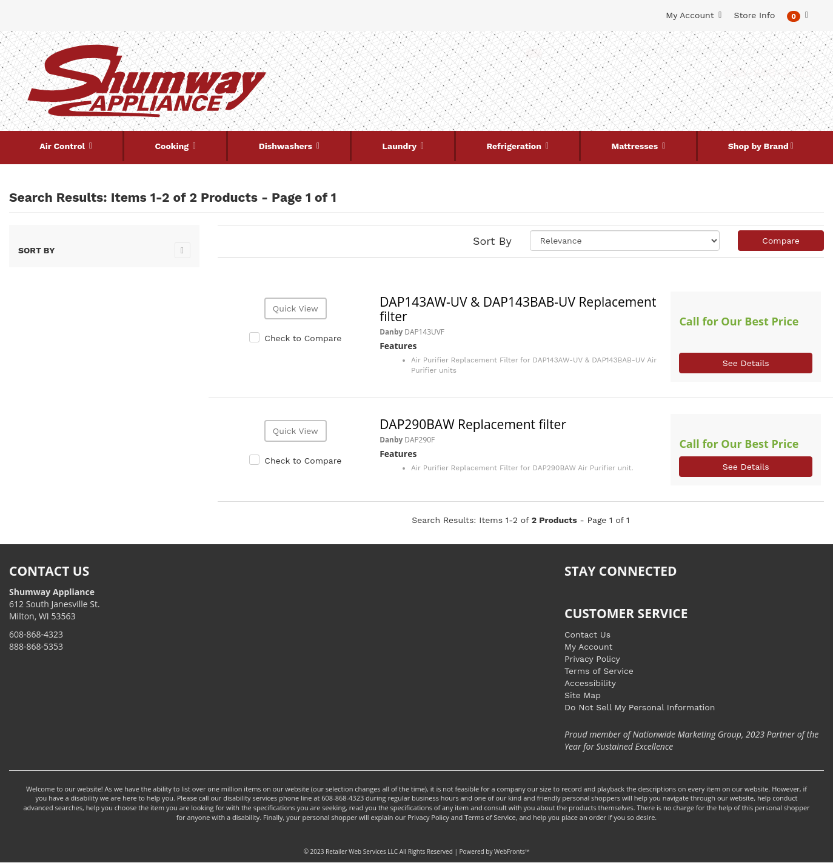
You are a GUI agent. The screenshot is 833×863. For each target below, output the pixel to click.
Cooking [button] (173, 146)
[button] (797, 15)
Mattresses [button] (635, 146)
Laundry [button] (401, 146)
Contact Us (587, 634)
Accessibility (590, 683)
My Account (588, 646)
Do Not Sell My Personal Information (639, 707)
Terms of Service (599, 671)
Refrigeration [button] (515, 146)
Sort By (492, 241)
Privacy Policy (592, 659)
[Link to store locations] (686, 94)
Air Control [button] (63, 146)
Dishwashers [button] (287, 146)
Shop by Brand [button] (758, 146)
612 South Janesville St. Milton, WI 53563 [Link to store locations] (54, 604)
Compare (781, 240)
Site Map (582, 695)
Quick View (295, 308)
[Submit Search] (534, 53)
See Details (746, 363)
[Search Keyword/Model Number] (409, 53)
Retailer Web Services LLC (362, 851)
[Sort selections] (625, 240)
